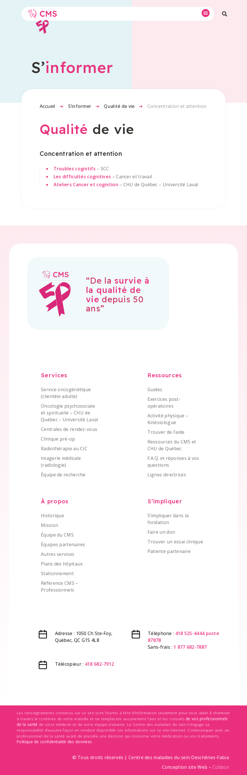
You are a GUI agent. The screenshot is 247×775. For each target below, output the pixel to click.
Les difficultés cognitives (82, 176)
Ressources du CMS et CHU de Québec (171, 445)
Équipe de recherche (63, 475)
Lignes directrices (166, 475)
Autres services (58, 554)
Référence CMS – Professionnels (59, 586)
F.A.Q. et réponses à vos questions (173, 461)
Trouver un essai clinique (175, 542)
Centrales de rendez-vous (69, 429)
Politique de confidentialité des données (54, 741)
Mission (49, 525)
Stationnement (57, 573)
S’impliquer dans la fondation (168, 518)
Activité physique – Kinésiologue (168, 419)
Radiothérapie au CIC (64, 448)
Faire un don (161, 532)
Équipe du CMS (57, 535)
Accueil (47, 106)
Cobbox (220, 767)
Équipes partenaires (63, 544)
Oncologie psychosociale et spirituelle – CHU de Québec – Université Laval (69, 413)
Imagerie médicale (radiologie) (61, 461)
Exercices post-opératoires (164, 402)
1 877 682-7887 (190, 647)
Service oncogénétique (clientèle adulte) (66, 392)
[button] (206, 13)
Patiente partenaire (169, 551)
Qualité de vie (119, 106)
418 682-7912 (99, 664)
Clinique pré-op (58, 439)
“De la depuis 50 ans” (118, 294)
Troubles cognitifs (75, 169)
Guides (154, 389)
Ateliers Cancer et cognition (86, 184)
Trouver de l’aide (166, 432)
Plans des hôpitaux (62, 564)
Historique (52, 515)
